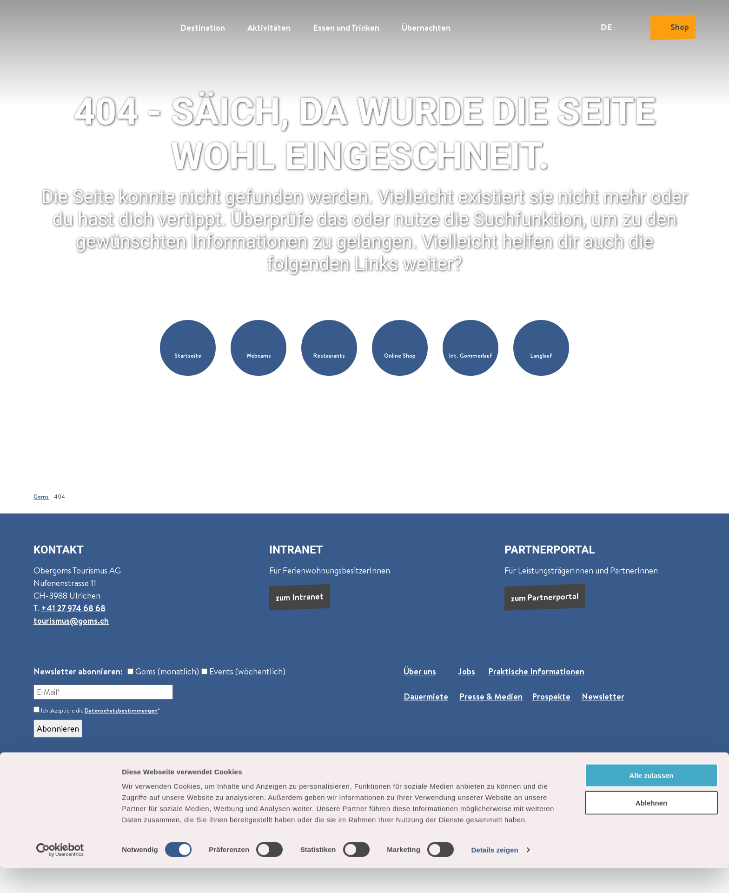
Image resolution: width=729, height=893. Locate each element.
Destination (202, 26)
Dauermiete (426, 696)
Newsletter (603, 696)
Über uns (420, 671)
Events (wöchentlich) (243, 671)
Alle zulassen (651, 800)
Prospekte (551, 696)
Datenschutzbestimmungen (121, 710)
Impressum (406, 774)
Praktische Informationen (536, 671)
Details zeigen (494, 875)
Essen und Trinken (346, 26)
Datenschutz (353, 774)
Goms (41, 496)
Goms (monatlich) (163, 671)
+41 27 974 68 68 (73, 608)
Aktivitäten (269, 26)
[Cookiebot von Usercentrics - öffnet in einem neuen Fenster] (60, 875)
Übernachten (426, 26)
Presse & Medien (491, 696)
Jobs (466, 671)
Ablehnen (651, 828)
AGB (311, 774)
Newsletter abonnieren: (78, 671)
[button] (188, 348)
